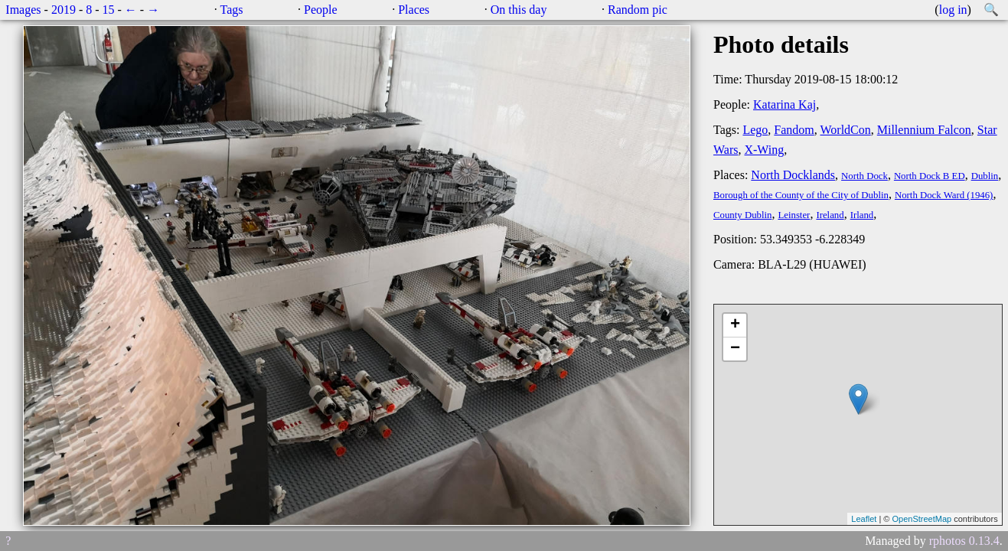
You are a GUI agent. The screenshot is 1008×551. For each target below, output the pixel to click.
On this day (519, 9)
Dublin (985, 176)
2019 (63, 9)
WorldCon (845, 129)
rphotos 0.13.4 (964, 540)
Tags (231, 9)
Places (413, 9)
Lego (755, 129)
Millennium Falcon (924, 129)
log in (953, 9)
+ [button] (735, 325)
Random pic (637, 9)
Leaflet (863, 518)
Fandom (794, 129)
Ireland (829, 215)
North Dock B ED (929, 176)
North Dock (864, 176)
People (321, 9)
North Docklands (793, 174)
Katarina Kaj (784, 104)
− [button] (735, 348)
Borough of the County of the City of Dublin (801, 195)
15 (109, 9)
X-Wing (764, 149)
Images (23, 9)
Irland (862, 215)
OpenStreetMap (921, 518)
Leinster (794, 215)
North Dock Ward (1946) (944, 195)
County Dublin (742, 215)
